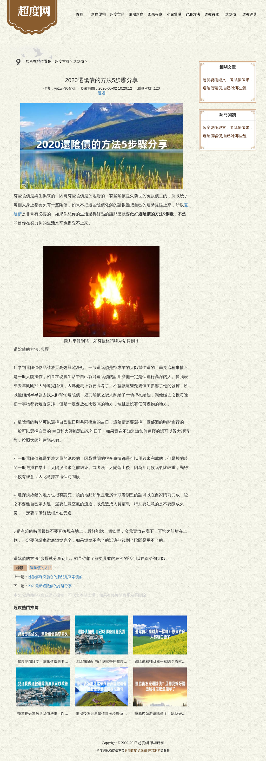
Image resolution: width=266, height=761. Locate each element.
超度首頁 (62, 61)
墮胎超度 (136, 14)
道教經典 (249, 14)
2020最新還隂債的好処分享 (50, 586)
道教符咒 (211, 14)
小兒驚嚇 (174, 14)
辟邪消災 (154, 750)
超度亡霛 (117, 14)
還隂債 (230, 14)
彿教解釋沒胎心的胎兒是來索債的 (55, 577)
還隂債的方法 (41, 568)
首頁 (79, 14)
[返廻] (101, 93)
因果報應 (155, 14)
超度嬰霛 (98, 14)
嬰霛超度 (130, 750)
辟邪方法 (192, 14)
